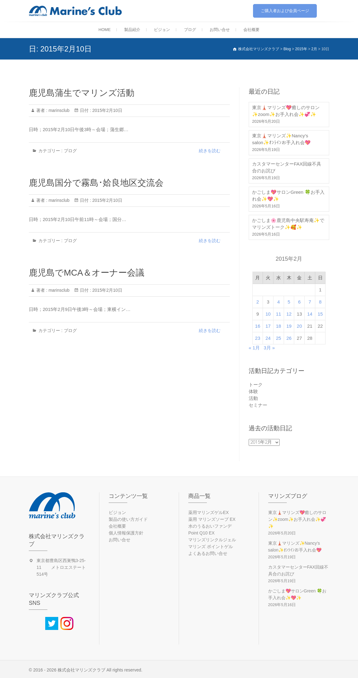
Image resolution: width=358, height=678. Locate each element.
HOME (104, 29)
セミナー (258, 405)
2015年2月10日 (106, 110)
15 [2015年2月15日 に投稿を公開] (320, 314)
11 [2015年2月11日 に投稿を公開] (278, 314)
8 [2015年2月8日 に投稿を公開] (320, 301)
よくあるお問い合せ (207, 553)
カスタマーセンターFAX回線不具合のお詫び (286, 167)
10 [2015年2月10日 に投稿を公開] (268, 314)
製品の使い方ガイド (128, 519)
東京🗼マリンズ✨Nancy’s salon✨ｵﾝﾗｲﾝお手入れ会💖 (281, 139)
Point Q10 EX (201, 532)
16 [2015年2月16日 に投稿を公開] (257, 326)
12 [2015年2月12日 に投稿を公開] (289, 314)
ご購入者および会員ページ (285, 10)
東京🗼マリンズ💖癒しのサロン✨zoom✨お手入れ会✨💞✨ (286, 111)
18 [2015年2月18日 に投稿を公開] (278, 326)
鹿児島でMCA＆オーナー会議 (86, 272)
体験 (253, 391)
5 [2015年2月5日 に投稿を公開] (289, 301)
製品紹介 (132, 29)
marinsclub (58, 110)
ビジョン (162, 29)
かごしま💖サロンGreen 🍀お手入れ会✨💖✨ (288, 195)
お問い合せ (220, 29)
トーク (256, 384)
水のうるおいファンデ (210, 526)
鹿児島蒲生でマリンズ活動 (81, 93)
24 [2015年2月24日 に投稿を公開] (268, 338)
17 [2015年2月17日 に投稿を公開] (268, 326)
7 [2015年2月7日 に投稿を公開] (309, 301)
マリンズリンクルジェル (212, 539)
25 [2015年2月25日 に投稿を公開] (278, 338)
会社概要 (251, 29)
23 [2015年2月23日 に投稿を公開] (257, 338)
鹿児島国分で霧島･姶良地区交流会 (96, 183)
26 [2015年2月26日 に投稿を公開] (289, 338)
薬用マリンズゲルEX (208, 512)
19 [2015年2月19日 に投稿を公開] (289, 326)
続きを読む (209, 150)
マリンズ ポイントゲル (210, 546)
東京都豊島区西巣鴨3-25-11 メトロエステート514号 (61, 567)
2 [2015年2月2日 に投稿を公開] (257, 301)
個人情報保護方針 (126, 532)
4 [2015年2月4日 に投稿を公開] (278, 301)
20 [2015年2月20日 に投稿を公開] (299, 326)
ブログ (190, 29)
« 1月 (254, 347)
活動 (253, 398)
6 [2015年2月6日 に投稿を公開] (299, 301)
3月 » (269, 347)
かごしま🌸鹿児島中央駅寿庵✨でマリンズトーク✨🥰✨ (288, 224)
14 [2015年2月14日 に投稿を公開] (309, 314)
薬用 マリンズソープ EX (211, 519)
